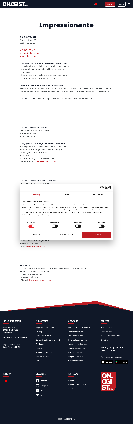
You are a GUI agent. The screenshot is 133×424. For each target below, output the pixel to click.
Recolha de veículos (76, 352)
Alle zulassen (96, 235)
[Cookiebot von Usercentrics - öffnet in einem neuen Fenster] (102, 187)
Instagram (42, 385)
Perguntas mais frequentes (111, 357)
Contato (110, 4)
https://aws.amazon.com (40, 280)
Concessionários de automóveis (48, 340)
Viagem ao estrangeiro (77, 348)
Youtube (41, 395)
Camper (39, 348)
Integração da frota (75, 336)
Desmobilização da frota (77, 340)
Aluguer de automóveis (45, 327)
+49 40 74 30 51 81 (28, 50)
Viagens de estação (75, 356)
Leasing (39, 331)
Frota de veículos (42, 356)
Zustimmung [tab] (35, 195)
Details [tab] (66, 194)
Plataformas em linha (44, 352)
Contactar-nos (106, 331)
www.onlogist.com (28, 56)
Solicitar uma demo (108, 327)
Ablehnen (36, 235)
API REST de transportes (110, 336)
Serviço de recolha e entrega (79, 344)
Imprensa (72, 388)
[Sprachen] (98, 4)
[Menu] (129, 4)
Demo (121, 4)
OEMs (38, 361)
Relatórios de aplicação (77, 384)
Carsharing (40, 344)
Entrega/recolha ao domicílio (79, 327)
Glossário (104, 340)
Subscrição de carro (43, 336)
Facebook (41, 390)
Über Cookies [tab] (98, 194)
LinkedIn (41, 380)
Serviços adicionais (75, 361)
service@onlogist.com (29, 53)
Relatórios (72, 380)
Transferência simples (76, 331)
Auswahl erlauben (66, 235)
